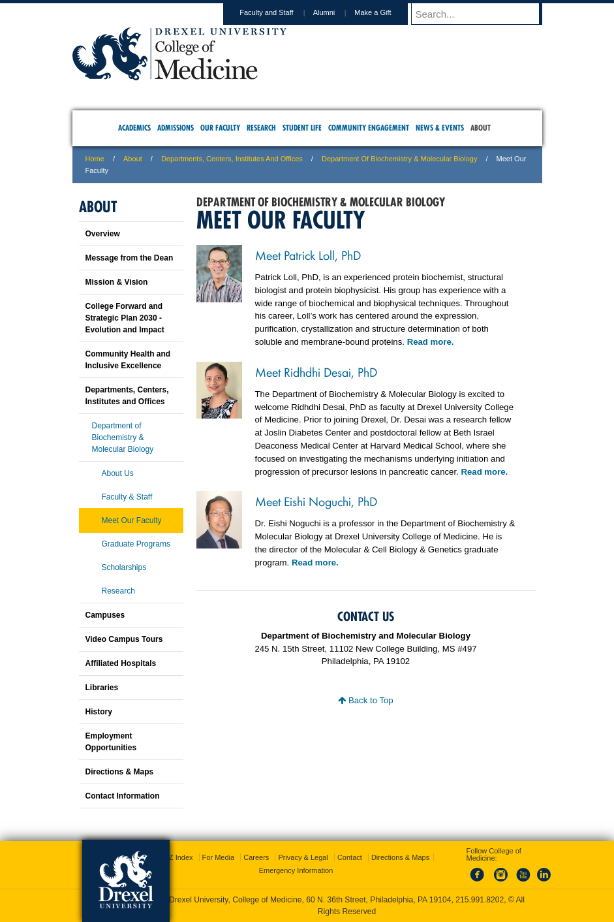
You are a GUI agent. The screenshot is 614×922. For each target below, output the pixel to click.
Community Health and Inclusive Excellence (128, 359)
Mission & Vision (116, 282)
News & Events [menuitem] (440, 128)
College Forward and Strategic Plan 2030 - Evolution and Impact (124, 318)
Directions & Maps (119, 771)
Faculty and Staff (278, 12)
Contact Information (122, 796)
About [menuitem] (480, 128)
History (98, 711)
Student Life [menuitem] (302, 128)
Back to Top (365, 700)
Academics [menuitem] (134, 128)
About (132, 159)
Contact (349, 857)
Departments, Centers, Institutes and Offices (232, 159)
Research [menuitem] (261, 128)
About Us (118, 473)
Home (94, 159)
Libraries (102, 687)
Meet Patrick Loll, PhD (308, 254)
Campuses (105, 615)
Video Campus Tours (124, 639)
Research (118, 591)
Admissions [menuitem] (175, 128)
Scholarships (124, 567)
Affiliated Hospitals (121, 663)
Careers (256, 857)
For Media (218, 857)
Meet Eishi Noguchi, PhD (316, 500)
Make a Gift (385, 12)
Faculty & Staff (127, 496)
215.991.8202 (479, 899)
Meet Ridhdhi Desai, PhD (316, 371)
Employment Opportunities (111, 741)
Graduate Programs (136, 543)
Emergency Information (296, 870)
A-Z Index (177, 857)
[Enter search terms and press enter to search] (483, 13)
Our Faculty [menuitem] (220, 128)
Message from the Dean (129, 257)
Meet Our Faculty (132, 520)
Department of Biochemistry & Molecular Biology (399, 159)
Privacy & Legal (303, 857)
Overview (102, 233)
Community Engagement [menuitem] (368, 128)
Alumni (337, 12)
